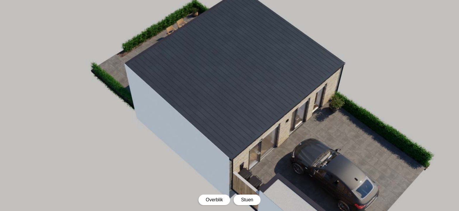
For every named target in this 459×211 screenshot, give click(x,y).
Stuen (247, 199)
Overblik (214, 199)
